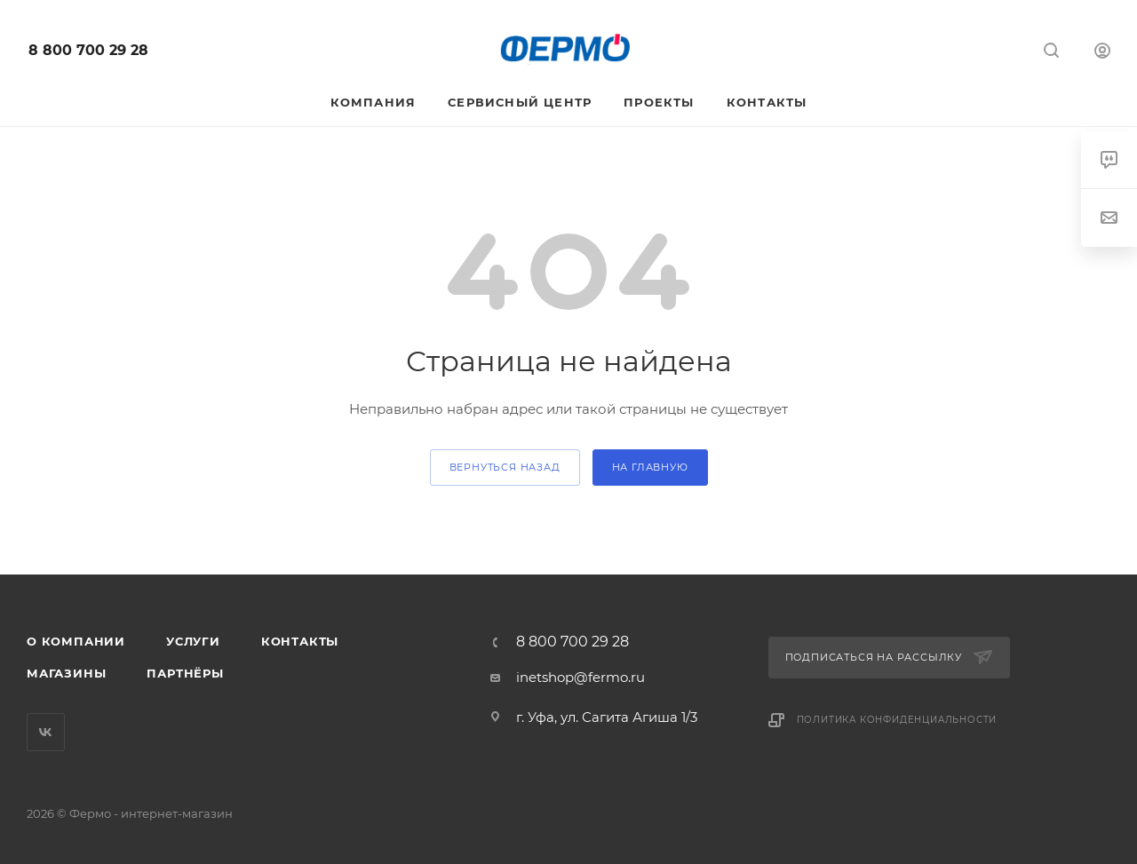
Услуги (193, 641)
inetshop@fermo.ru (580, 677)
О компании (76, 641)
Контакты (299, 641)
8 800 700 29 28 (88, 50)
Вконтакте (46, 732)
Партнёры (185, 673)
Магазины (66, 673)
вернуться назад (505, 467)
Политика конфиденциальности (897, 719)
